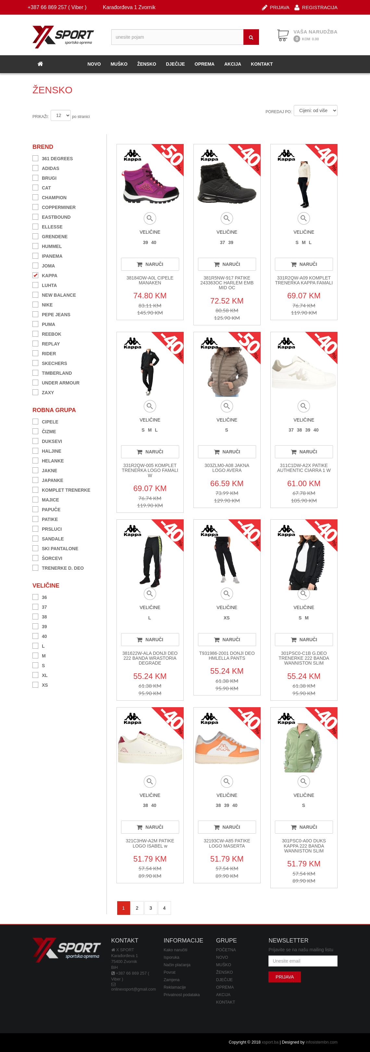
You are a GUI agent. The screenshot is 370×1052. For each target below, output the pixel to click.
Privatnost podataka (182, 995)
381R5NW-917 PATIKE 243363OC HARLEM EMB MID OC (226, 283)
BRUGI (44, 177)
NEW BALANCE (54, 294)
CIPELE (45, 421)
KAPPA (44, 274)
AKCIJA (232, 64)
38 (39, 616)
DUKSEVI (47, 440)
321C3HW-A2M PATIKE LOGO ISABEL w (150, 843)
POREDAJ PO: (278, 112)
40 (39, 635)
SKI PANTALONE (55, 547)
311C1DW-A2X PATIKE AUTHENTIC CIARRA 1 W (304, 468)
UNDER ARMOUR (56, 382)
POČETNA (226, 950)
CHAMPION (49, 196)
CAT (41, 187)
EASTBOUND (51, 216)
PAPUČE (46, 508)
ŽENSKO (146, 64)
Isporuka (171, 957)
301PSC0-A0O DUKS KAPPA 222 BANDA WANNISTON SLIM (304, 845)
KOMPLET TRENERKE (61, 489)
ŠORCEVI (47, 557)
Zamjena (171, 980)
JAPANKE (47, 479)
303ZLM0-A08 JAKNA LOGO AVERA (226, 468)
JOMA (43, 265)
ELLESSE (47, 226)
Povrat (169, 972)
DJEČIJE (175, 64)
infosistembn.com (322, 1042)
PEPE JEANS (51, 313)
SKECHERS (49, 362)
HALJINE (46, 450)
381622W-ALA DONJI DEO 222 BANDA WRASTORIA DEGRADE (150, 658)
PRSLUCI (47, 528)
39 (39, 625)
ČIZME (44, 430)
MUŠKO (119, 64)
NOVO (94, 64)
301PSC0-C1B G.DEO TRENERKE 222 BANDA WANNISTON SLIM (304, 658)
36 (39, 596)
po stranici (81, 116)
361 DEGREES (52, 157)
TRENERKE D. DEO (58, 567)
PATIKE (45, 518)
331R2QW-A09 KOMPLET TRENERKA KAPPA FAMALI (304, 280)
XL (40, 674)
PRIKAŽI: (40, 116)
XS (40, 684)
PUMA (43, 323)
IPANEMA (47, 255)
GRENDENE (50, 235)
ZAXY (43, 391)
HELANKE (48, 460)
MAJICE (45, 499)
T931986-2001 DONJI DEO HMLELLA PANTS (227, 656)
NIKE (42, 304)
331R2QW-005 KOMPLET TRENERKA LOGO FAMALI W (150, 470)
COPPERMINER (54, 206)
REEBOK (46, 333)
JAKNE (44, 469)
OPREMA (205, 64)
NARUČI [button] (150, 264)
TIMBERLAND (52, 372)
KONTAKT (262, 64)
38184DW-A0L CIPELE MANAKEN (150, 280)
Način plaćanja (177, 965)
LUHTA (44, 284)
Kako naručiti (175, 950)
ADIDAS (45, 167)
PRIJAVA (276, 7)
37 (39, 606)
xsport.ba (270, 1042)
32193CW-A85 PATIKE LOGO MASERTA (227, 843)
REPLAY (46, 343)
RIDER (44, 352)
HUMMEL (47, 245)
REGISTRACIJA (316, 7)
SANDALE (48, 538)
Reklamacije (175, 987)
